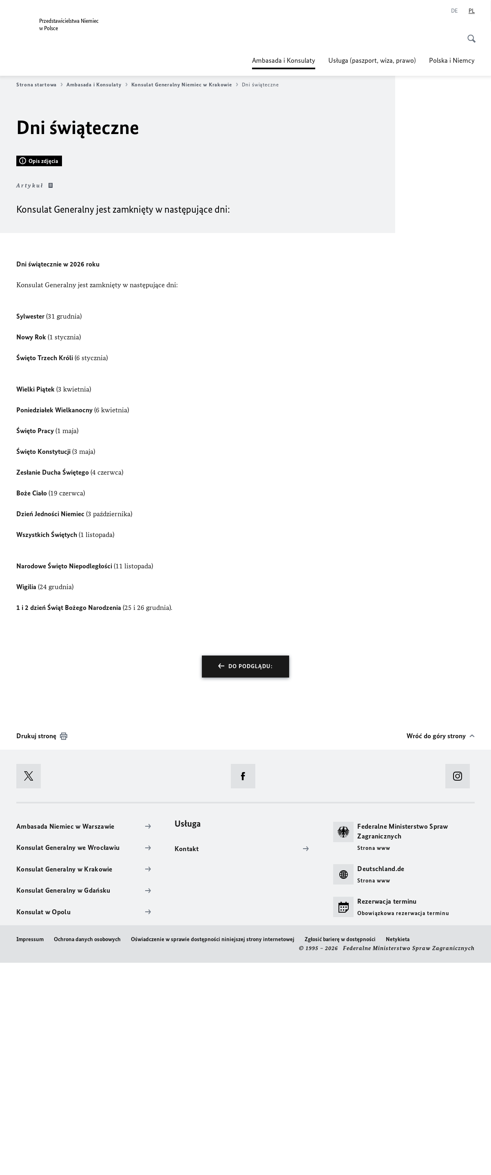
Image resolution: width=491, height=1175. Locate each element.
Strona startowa (39, 84)
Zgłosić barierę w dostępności (340, 1151)
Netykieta (397, 1151)
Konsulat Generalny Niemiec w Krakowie (184, 84)
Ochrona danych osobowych (87, 1151)
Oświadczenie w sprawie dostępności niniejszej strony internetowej (212, 1151)
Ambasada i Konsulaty (283, 60)
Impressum (30, 1151)
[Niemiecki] (454, 11)
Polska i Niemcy (452, 60)
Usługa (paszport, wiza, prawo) (372, 60)
